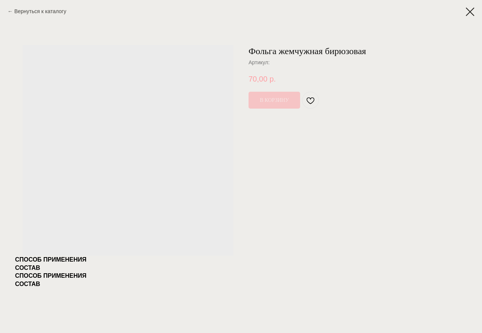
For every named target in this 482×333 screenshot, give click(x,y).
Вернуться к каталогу (40, 11)
